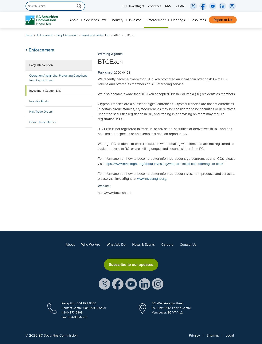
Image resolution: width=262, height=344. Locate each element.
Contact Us (188, 244)
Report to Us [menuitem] (222, 20)
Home (29, 35)
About (70, 244)
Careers (167, 244)
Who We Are (90, 244)
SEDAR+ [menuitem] (180, 6)
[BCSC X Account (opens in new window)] (104, 283)
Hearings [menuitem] (178, 20)
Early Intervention (67, 35)
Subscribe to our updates (131, 264)
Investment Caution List (95, 35)
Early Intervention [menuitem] (41, 65)
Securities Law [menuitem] (95, 20)
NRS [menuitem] (168, 6)
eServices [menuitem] (154, 6)
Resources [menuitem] (198, 20)
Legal (230, 335)
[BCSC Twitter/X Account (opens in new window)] (193, 6)
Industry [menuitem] (117, 20)
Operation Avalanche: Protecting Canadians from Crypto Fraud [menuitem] (58, 78)
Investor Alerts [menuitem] (39, 101)
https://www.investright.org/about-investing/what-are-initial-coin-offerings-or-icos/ (163, 164)
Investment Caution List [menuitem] (45, 90)
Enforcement (44, 35)
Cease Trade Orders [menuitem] (42, 122)
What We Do (116, 244)
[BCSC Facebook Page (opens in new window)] (203, 6)
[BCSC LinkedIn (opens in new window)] (222, 6)
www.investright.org (151, 178)
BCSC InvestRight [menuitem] (132, 6)
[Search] (55, 6)
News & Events (143, 244)
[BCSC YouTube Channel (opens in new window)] (212, 6)
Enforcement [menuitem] (156, 20)
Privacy (194, 335)
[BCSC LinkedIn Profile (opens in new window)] (144, 283)
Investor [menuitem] (135, 20)
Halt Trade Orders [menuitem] (41, 111)
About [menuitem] (73, 20)
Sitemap (213, 335)
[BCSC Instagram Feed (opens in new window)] (232, 6)
